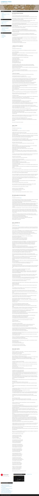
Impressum (3, 16)
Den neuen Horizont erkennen (17, 13)
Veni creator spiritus (16, 348)
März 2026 (3, 34)
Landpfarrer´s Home (6, 1)
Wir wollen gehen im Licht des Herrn (19, 195)
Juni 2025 (3, 37)
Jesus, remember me (16, 222)
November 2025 (4, 36)
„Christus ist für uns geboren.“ (17, 45)
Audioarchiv (3, 17)
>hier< (21, 48)
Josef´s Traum (14, 125)
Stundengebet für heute (29, 474)
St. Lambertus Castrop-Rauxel (5, 21)
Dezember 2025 (3, 35)
